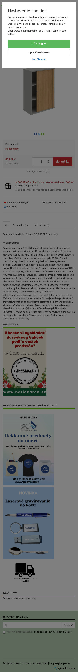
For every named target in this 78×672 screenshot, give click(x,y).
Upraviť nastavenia (39, 52)
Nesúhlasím (39, 59)
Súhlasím (39, 44)
